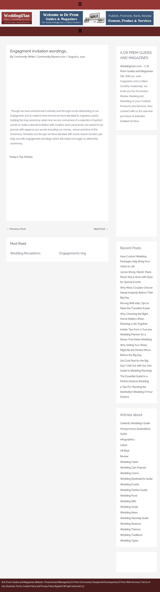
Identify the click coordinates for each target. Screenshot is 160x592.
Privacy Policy (47, 586)
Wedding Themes (130, 529)
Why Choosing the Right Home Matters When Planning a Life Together (134, 318)
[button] (80, 5)
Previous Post (16, 229)
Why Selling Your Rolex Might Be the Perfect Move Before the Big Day (135, 350)
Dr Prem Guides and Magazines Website (23, 582)
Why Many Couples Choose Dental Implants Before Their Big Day (136, 292)
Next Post (101, 229)
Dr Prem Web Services (129, 582)
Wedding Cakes (129, 461)
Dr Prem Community (81, 582)
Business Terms (14, 586)
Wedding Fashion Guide (133, 490)
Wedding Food (128, 495)
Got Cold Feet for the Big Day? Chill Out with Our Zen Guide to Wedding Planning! (136, 365)
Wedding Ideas (129, 512)
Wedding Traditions (131, 534)
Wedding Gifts (128, 501)
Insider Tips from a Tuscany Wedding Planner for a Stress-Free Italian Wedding (136, 334)
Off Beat (124, 450)
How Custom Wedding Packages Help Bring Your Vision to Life (135, 261)
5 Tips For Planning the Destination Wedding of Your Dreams (136, 391)
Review (124, 456)
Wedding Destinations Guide (136, 478)
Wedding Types (129, 540)
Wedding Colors (129, 473)
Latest (123, 445)
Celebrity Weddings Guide (135, 423)
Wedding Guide (129, 506)
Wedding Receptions (25, 253)
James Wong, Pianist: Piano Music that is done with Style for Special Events (136, 277)
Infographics (127, 439)
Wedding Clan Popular (133, 467)
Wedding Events (129, 484)
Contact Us (126, 121)
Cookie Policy (29, 586)
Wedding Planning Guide (134, 518)
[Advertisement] (57, 85)
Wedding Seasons (130, 523)
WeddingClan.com (131, 66)
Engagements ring (72, 253)
